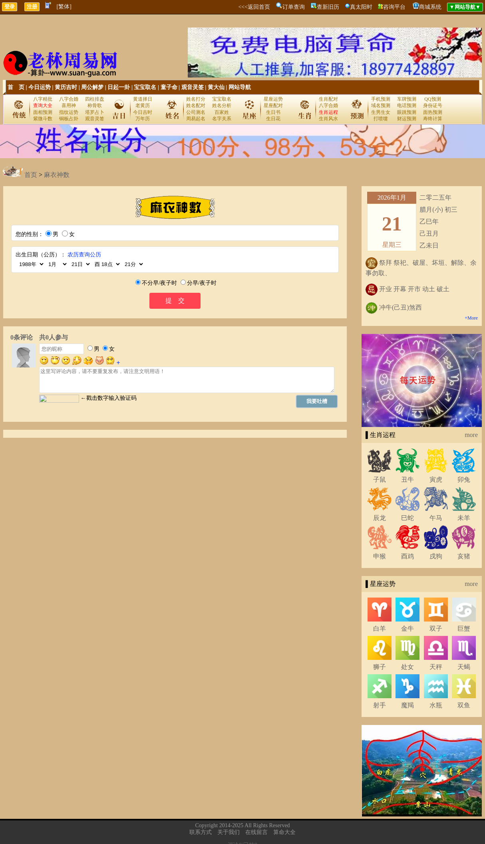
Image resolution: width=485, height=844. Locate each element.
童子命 (169, 87)
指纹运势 (68, 112)
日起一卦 (118, 87)
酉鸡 (407, 556)
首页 (30, 174)
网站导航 (240, 87)
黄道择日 (142, 99)
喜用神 (69, 105)
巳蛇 (407, 517)
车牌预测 (406, 99)
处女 (407, 666)
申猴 (379, 556)
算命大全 (284, 832)
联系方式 (200, 832)
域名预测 (380, 105)
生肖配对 (328, 99)
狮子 (379, 666)
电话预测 (406, 105)
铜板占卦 (68, 118)
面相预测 (42, 112)
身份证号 (432, 105)
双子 (435, 628)
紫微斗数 (42, 118)
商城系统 (430, 7)
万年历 (142, 118)
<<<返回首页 (254, 7)
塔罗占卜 (94, 112)
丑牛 (407, 479)
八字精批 (42, 99)
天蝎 (463, 666)
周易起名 (195, 118)
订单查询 (293, 7)
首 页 (16, 87)
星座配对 (273, 105)
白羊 (379, 628)
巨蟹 (463, 628)
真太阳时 (361, 7)
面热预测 (432, 112)
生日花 (273, 118)
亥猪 (463, 556)
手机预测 (380, 99)
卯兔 (463, 479)
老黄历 (142, 105)
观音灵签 (192, 87)
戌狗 (435, 556)
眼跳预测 (406, 112)
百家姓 (222, 112)
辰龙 (379, 517)
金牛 (407, 628)
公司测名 (195, 112)
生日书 (273, 112)
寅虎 (435, 479)
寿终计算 (432, 118)
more (471, 434)
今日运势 (39, 87)
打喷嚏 (381, 118)
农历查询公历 (84, 255)
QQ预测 (432, 99)
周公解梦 (92, 87)
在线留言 (256, 832)
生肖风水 (328, 118)
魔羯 (407, 705)
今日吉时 (142, 112)
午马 (435, 517)
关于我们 (228, 832)
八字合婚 (68, 99)
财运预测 (406, 118)
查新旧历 (328, 7)
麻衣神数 (57, 174)
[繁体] (64, 7)
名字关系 (221, 118)
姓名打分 (195, 99)
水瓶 (435, 705)
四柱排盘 (94, 99)
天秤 (435, 666)
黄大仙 (216, 87)
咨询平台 (394, 7)
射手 (379, 705)
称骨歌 (94, 105)
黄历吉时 (66, 87)
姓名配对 (195, 105)
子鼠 (379, 479)
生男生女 (380, 112)
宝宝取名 (145, 87)
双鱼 (463, 705)
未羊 (463, 517)
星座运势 (273, 99)
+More (471, 318)
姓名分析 (221, 105)
